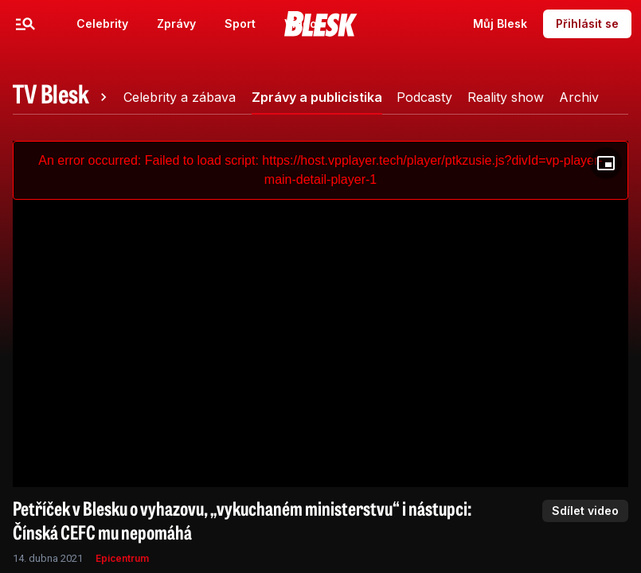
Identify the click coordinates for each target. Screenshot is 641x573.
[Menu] (25, 24)
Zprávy (176, 23)
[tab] (62, 97)
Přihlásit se (587, 23)
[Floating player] (606, 163)
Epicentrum (122, 558)
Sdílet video (585, 510)
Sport (240, 23)
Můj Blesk (500, 23)
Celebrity (102, 23)
